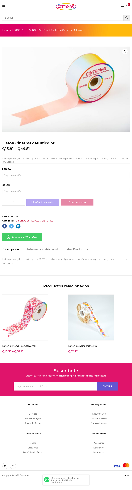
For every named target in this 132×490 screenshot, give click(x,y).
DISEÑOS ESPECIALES (39, 30)
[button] (126, 6)
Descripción (10, 249)
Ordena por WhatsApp (22, 237)
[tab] (10, 250)
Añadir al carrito (44, 202)
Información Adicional (42, 249)
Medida (6, 169)
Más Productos (77, 249)
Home (5, 30)
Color (6, 185)
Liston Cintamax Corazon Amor (19, 346)
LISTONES (18, 30)
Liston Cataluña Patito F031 (83, 346)
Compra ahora (77, 202)
